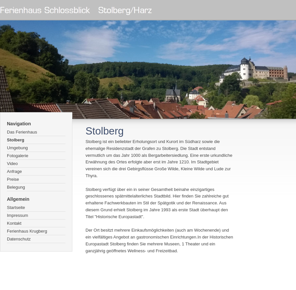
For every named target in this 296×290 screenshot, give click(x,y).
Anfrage (14, 171)
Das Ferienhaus (22, 132)
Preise (13, 179)
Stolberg (15, 139)
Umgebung (17, 147)
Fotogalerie (17, 155)
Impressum (17, 215)
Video (12, 163)
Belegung (16, 187)
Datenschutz (19, 239)
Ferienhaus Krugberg (27, 231)
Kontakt (14, 223)
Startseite (16, 207)
